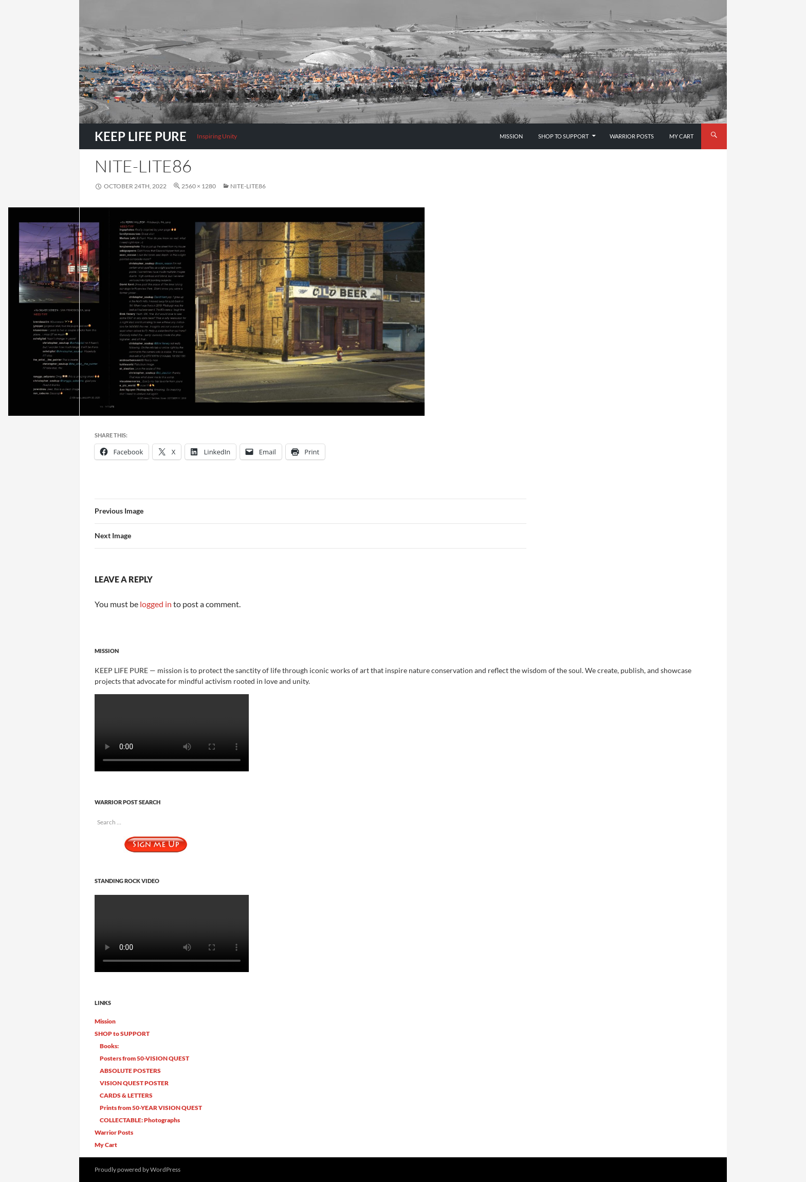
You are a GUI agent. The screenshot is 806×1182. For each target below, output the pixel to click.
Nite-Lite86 (248, 186)
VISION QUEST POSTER (134, 1083)
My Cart (681, 136)
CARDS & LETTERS (126, 1095)
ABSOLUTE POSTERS (130, 1070)
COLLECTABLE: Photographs (140, 1120)
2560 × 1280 (198, 186)
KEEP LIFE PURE (141, 136)
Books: (109, 1046)
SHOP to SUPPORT (563, 136)
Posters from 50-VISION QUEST (144, 1058)
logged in (156, 604)
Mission (511, 136)
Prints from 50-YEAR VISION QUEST (151, 1108)
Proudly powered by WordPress (137, 1169)
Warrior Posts (632, 136)
